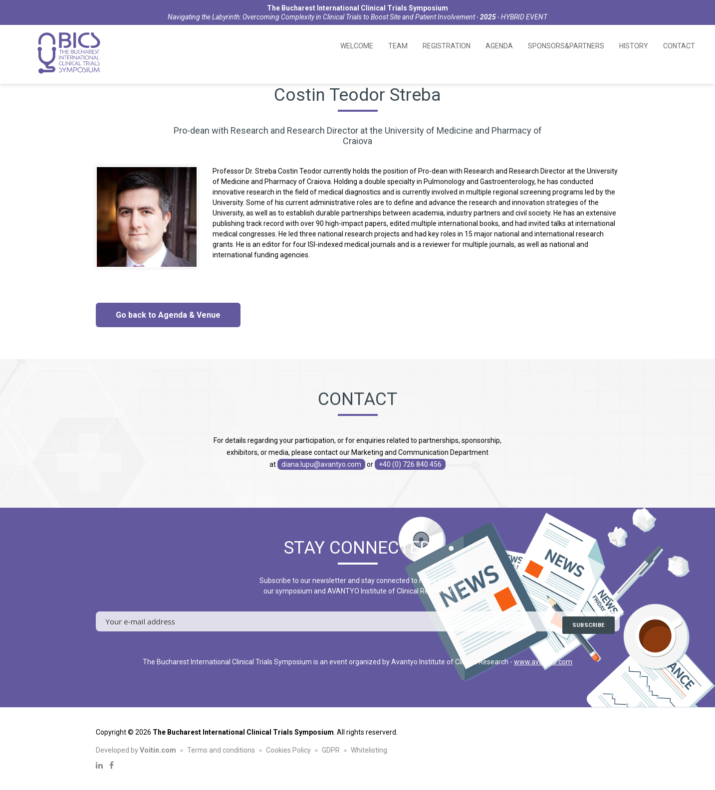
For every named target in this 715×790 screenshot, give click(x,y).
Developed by (136, 750)
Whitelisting (369, 750)
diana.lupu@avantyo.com (321, 464)
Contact (679, 46)
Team (398, 46)
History (633, 46)
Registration (447, 46)
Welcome (356, 46)
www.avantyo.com (543, 662)
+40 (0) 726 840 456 (410, 464)
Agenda (499, 46)
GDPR (331, 750)
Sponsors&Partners (566, 46)
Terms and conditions (221, 750)
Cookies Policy (288, 750)
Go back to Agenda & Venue (168, 315)
